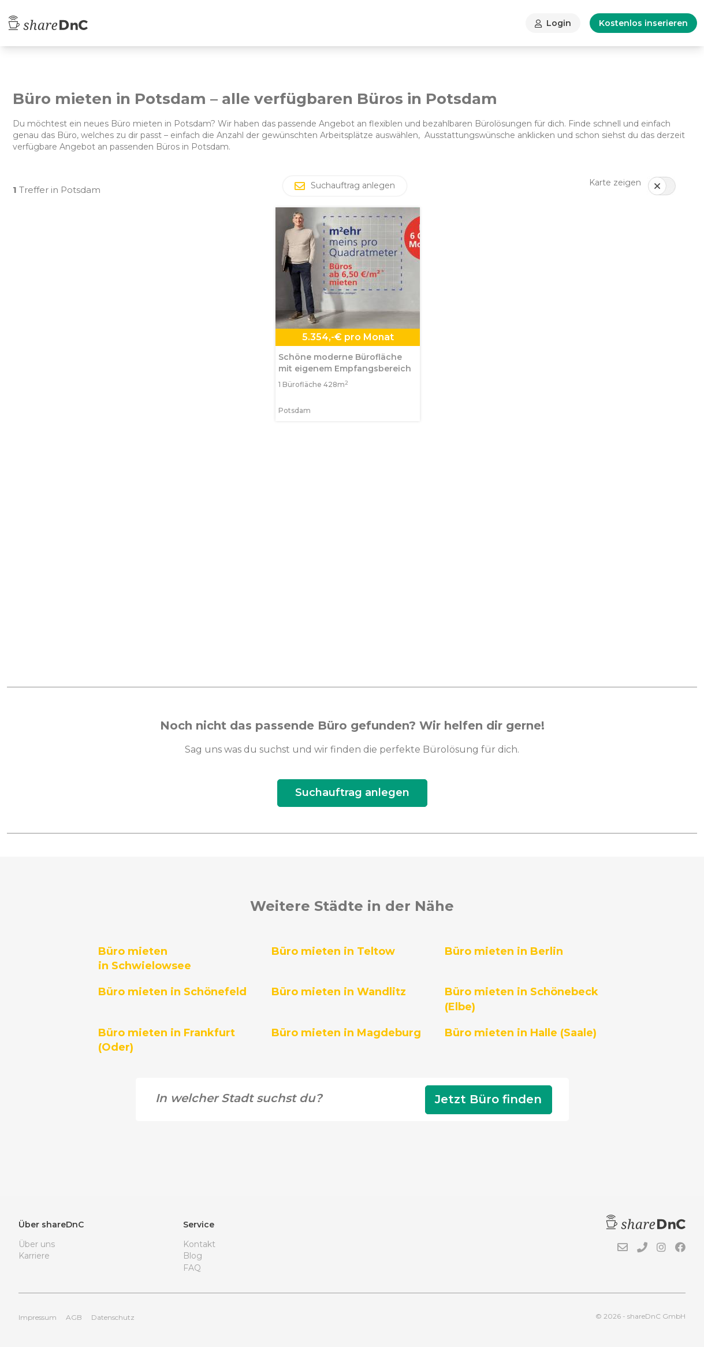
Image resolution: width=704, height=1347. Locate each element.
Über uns (36, 1244)
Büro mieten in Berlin (504, 951)
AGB (74, 1317)
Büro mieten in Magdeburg (346, 1032)
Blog (192, 1256)
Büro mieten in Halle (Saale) (521, 1032)
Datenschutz (113, 1317)
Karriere (34, 1256)
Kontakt (199, 1244)
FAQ (192, 1268)
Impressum (37, 1317)
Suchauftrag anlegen (352, 792)
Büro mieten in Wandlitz (338, 991)
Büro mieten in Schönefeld (172, 991)
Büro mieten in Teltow (333, 951)
